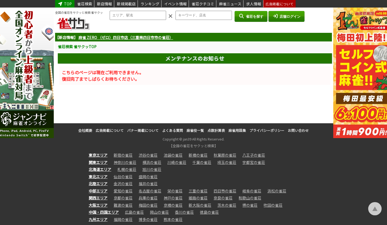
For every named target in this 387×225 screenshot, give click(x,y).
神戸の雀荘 (173, 198)
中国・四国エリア (104, 212)
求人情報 (253, 3)
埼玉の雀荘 (226, 162)
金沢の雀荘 (123, 183)
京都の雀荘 (123, 198)
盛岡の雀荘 (148, 176)
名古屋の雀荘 (150, 191)
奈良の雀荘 (223, 198)
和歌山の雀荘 (250, 198)
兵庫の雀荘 (148, 198)
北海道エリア (100, 169)
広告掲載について (279, 3)
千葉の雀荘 (201, 162)
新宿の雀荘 (123, 155)
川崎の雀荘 (176, 162)
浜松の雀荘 (276, 191)
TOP (65, 3)
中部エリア (98, 191)
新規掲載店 (126, 3)
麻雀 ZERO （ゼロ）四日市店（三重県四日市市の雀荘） (125, 37)
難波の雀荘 (123, 205)
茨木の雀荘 (226, 205)
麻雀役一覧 (195, 130)
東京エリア (98, 155)
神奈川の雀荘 (125, 162)
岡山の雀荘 (159, 212)
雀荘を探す (251, 16)
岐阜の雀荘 (251, 191)
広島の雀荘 (134, 212)
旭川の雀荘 (151, 169)
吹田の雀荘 (273, 205)
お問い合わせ (298, 130)
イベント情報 (175, 3)
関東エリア (98, 162)
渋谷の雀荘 (148, 155)
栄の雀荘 (174, 191)
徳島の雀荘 (209, 212)
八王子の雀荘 (253, 155)
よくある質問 (172, 130)
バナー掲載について (143, 130)
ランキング (150, 3)
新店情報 (104, 3)
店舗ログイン (286, 16)
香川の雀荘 (184, 212)
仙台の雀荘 (123, 176)
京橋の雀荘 (173, 205)
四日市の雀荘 (225, 191)
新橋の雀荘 (198, 155)
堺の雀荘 (249, 205)
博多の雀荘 (148, 219)
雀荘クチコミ (203, 3)
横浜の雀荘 (151, 162)
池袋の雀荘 (173, 155)
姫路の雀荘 (198, 198)
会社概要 (85, 130)
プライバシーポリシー (266, 130)
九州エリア (98, 219)
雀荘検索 (84, 3)
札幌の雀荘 (126, 169)
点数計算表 (216, 130)
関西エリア (98, 198)
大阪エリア (98, 205)
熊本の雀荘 (173, 219)
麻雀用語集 (237, 130)
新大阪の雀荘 (200, 205)
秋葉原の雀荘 (225, 155)
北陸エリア (98, 183)
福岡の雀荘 (123, 219)
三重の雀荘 (198, 191)
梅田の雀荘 (148, 205)
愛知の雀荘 (123, 191)
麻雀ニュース (230, 3)
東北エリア (98, 176)
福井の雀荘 (148, 183)
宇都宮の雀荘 (253, 162)
